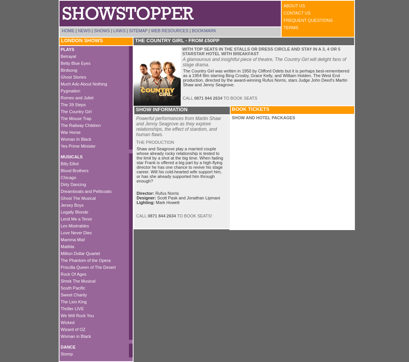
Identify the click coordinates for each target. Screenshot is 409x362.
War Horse (71, 132)
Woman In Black (76, 139)
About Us (294, 5)
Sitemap (138, 30)
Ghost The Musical (78, 198)
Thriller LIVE (72, 308)
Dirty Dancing (73, 184)
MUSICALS (71, 157)
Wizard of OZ (73, 329)
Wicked (67, 322)
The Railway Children (81, 125)
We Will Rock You (77, 315)
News (84, 30)
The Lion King (74, 301)
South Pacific (73, 288)
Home (68, 30)
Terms (291, 27)
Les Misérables (75, 226)
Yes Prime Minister (78, 146)
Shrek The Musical (78, 281)
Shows (102, 30)
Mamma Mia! (73, 239)
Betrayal (68, 56)
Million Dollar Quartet (80, 253)
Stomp (67, 354)
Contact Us (297, 13)
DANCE (68, 347)
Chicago (68, 177)
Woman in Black (76, 336)
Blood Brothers (75, 170)
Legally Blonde (74, 212)
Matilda (67, 246)
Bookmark (204, 30)
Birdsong (69, 70)
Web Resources (169, 30)
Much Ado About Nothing (84, 84)
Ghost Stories (73, 77)
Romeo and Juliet (77, 97)
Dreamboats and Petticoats (86, 191)
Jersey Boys (72, 205)
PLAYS (67, 49)
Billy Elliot (70, 163)
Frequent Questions (308, 20)
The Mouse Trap (76, 118)
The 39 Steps (73, 104)
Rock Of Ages (73, 274)
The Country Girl (76, 111)
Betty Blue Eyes (76, 63)
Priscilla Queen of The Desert (88, 267)
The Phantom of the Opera (85, 260)
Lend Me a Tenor (76, 219)
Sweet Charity (74, 295)
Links (120, 30)
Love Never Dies (76, 232)
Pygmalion (70, 91)
